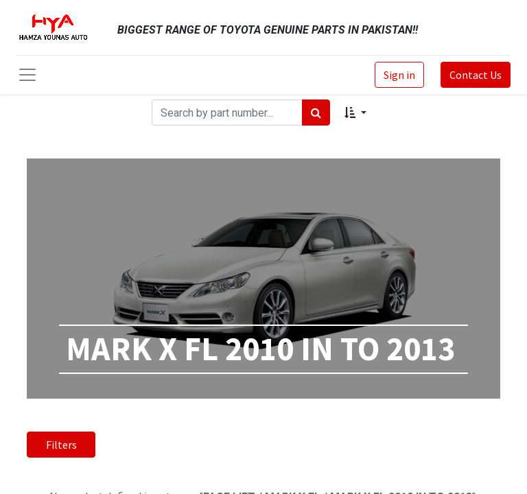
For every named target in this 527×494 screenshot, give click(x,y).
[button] (355, 112)
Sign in (399, 75)
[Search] (316, 112)
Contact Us (475, 75)
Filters (61, 444)
